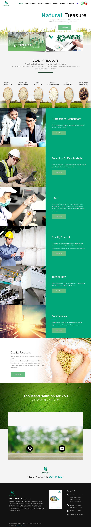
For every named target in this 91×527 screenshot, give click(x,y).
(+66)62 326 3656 (76, 507)
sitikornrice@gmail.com (77, 514)
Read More (65, 27)
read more (59, 132)
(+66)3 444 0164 (50, 399)
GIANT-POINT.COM (20, 525)
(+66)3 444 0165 (75, 511)
